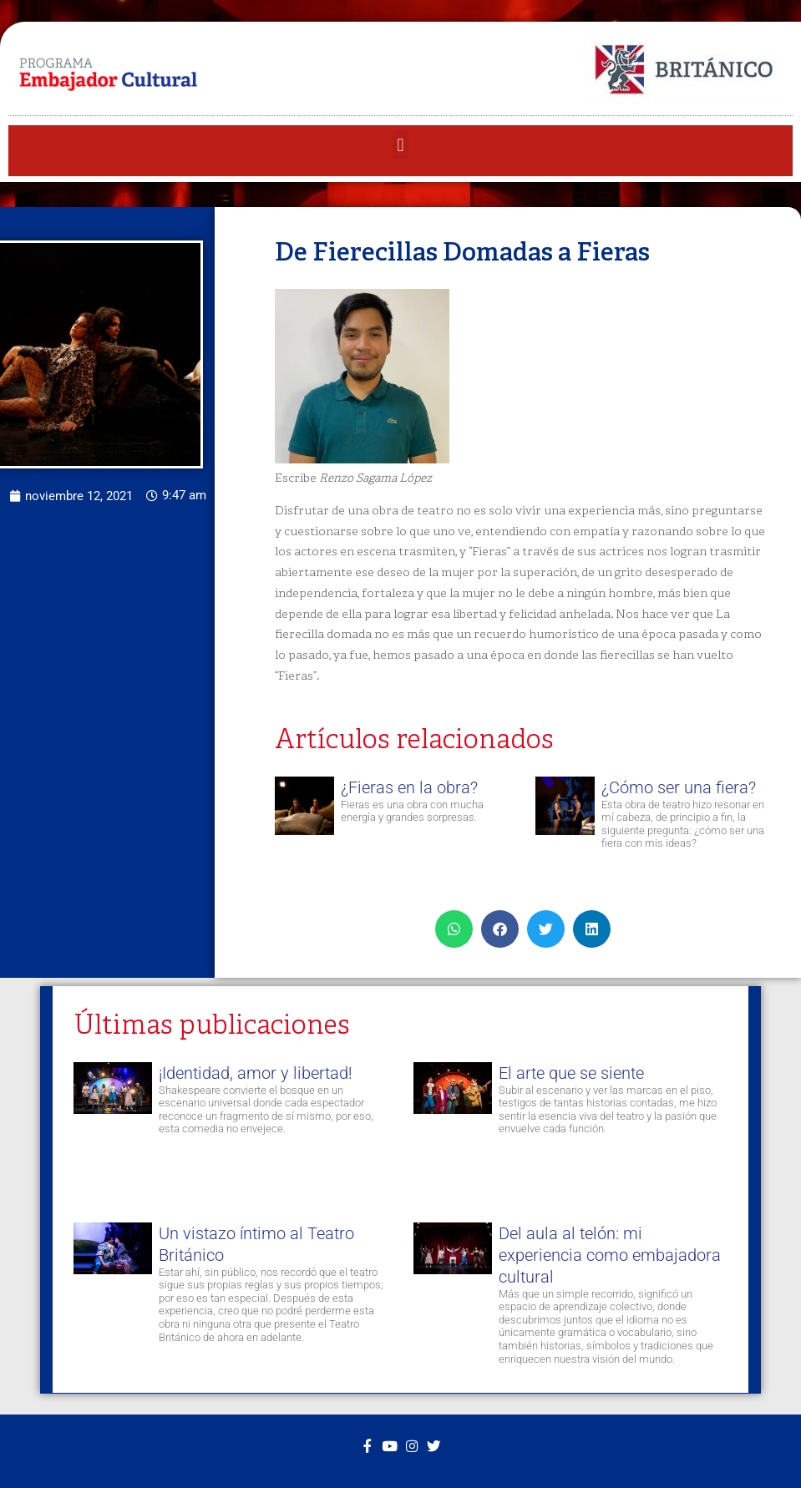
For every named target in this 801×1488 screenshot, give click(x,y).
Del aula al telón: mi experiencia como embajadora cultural (608, 1252)
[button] (400, 145)
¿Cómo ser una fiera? (678, 787)
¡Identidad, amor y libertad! (259, 1073)
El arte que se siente (569, 1073)
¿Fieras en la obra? (409, 787)
